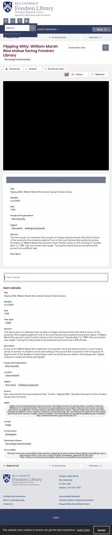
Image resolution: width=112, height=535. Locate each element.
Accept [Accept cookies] (101, 530)
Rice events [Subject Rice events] (17, 229)
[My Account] (19, 20)
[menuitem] (56, 517)
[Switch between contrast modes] (26, 20)
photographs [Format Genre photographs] (11, 435)
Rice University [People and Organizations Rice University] (18, 219)
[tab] (56, 180)
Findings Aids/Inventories (14, 497)
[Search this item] (84, 47)
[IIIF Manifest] (98, 74)
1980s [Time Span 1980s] (8, 323)
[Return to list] (16, 37)
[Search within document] (105, 47)
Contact (56, 518)
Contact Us (8, 504)
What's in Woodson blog (13, 500)
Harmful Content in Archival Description (76, 500)
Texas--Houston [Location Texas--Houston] (12, 376)
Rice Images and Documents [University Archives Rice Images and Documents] (18, 444)
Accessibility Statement (69, 497)
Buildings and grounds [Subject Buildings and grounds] (35, 229)
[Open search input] (5, 20)
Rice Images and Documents (17, 59)
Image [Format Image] (8, 425)
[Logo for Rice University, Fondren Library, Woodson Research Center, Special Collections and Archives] (22, 480)
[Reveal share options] (12, 20)
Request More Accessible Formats (74, 504)
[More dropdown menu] (101, 29)
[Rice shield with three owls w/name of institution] (28, 9)
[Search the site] (45, 28)
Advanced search (12, 34)
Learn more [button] (83, 530)
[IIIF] (66, 74)
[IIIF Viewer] (79, 74)
